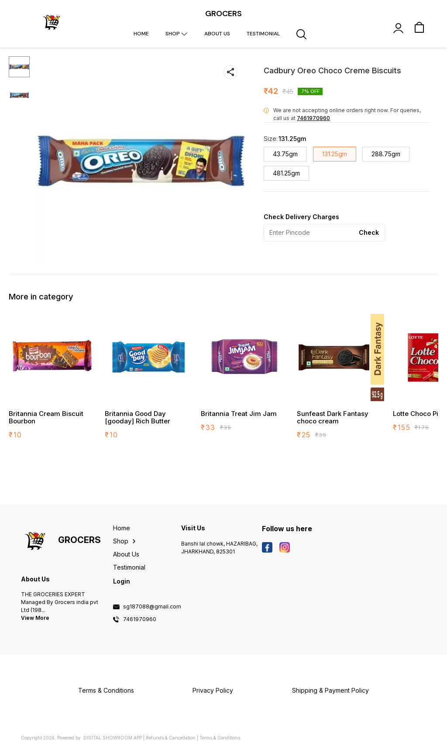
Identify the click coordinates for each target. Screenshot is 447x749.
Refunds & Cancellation (171, 737)
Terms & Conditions (219, 737)
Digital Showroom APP (112, 737)
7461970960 (313, 118)
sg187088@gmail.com (152, 607)
